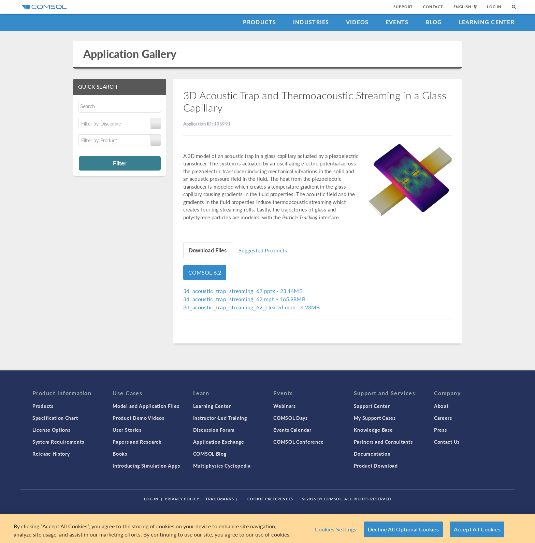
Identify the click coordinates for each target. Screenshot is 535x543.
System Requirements (58, 441)
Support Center (372, 405)
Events (397, 22)
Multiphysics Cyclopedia (222, 465)
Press (440, 429)
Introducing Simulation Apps (146, 465)
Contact (433, 6)
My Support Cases (375, 417)
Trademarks (219, 498)
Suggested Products (262, 250)
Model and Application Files (146, 405)
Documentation (372, 453)
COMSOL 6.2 (204, 272)
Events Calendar (292, 429)
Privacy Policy (182, 498)
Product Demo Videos (138, 417)
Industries (311, 22)
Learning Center (487, 22)
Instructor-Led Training (220, 417)
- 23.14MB (243, 291)
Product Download (376, 465)
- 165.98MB (244, 299)
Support (403, 6)
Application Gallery (129, 54)
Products (259, 22)
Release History (51, 453)
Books (120, 453)
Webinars (284, 405)
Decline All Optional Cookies (403, 529)
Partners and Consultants (383, 441)
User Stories (127, 429)
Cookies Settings (335, 529)
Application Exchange (218, 441)
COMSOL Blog (210, 453)
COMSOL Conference (298, 441)
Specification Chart (55, 417)
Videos (357, 22)
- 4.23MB (251, 307)
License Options (51, 429)
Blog (433, 22)
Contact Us (447, 441)
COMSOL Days (290, 417)
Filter (119, 163)
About (441, 405)
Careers (443, 417)
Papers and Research (137, 441)
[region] (267, 528)
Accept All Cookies (477, 529)
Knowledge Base (373, 429)
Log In (494, 6)
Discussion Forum (214, 429)
